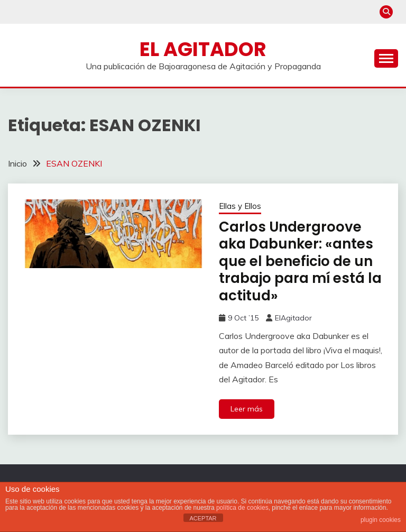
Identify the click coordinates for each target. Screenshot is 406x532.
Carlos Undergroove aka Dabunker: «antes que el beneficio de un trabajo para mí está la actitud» (300, 261)
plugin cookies (381, 520)
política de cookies (242, 507)
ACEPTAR (202, 518)
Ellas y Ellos (240, 206)
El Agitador (203, 49)
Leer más (246, 409)
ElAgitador (293, 318)
